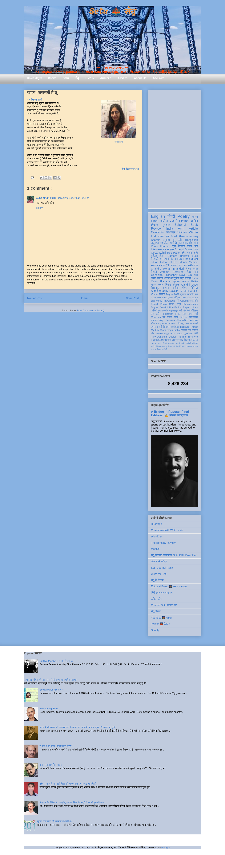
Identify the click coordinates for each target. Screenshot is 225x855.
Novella (173, 290)
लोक (153, 323)
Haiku (194, 281)
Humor (194, 327)
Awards (122, 78)
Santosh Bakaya (178, 255)
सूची (174, 246)
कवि (180, 239)
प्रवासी (176, 281)
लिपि (196, 333)
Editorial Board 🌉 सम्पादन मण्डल (169, 586)
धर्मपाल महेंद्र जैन (188, 246)
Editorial (180, 225)
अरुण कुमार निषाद (161, 284)
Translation (191, 239)
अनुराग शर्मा (163, 236)
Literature (170, 320)
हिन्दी (171, 216)
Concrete (156, 297)
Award (154, 304)
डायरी (190, 336)
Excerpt (179, 249)
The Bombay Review (163, 542)
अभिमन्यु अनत (182, 323)
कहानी (173, 221)
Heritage (184, 327)
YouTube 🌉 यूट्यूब (161, 617)
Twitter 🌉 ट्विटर (160, 623)
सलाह (158, 323)
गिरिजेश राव (186, 330)
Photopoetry (161, 346)
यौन (152, 333)
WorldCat (156, 536)
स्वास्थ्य (165, 323)
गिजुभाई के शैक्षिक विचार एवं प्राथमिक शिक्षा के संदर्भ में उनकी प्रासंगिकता (72, 802)
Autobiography (159, 290)
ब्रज (196, 336)
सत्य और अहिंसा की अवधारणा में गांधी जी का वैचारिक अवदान (50, 679)
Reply (39, 207)
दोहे (164, 317)
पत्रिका (195, 343)
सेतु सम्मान (188, 314)
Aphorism (162, 336)
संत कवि (155, 314)
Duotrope (156, 523)
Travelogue (169, 300)
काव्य (195, 217)
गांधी (177, 300)
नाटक (169, 317)
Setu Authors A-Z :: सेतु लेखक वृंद (56, 660)
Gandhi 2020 (189, 284)
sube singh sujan (46, 197)
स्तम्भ (181, 228)
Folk (153, 340)
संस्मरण (163, 258)
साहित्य (185, 281)
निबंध (170, 258)
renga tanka (173, 330)
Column (184, 300)
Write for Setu (159, 574)
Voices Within (187, 232)
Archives (158, 78)
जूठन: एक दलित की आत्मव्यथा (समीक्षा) (54, 821)
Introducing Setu (49, 708)
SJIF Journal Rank (162, 567)
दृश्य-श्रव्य (193, 317)
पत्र (190, 274)
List (153, 236)
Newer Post (35, 298)
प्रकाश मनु (169, 239)
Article (193, 228)
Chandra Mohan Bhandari (167, 268)
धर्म (160, 327)
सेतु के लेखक (157, 580)
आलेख (164, 221)
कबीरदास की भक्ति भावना (51, 764)
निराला (178, 314)
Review (156, 228)
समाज (153, 336)
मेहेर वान (192, 271)
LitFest (183, 317)
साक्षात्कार (155, 265)
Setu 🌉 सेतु (112, 11)
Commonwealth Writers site (167, 530)
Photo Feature (160, 246)
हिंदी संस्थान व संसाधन (162, 592)
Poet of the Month (176, 346)
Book (194, 225)
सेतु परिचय (156, 611)
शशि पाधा (182, 265)
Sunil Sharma (179, 236)
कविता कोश (156, 598)
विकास (187, 340)
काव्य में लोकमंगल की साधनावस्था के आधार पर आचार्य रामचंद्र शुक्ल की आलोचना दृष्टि (78, 727)
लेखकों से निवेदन (159, 561)
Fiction (183, 221)
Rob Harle (173, 252)
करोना (176, 287)
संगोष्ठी (164, 349)
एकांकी (188, 343)
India (169, 228)
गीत (163, 265)
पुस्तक (166, 225)
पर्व (196, 314)
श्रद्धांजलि (193, 300)
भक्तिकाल (194, 320)
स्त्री (179, 304)
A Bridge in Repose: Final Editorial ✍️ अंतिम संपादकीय (170, 413)
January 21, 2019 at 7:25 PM (73, 197)
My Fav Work (158, 330)
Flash (186, 258)
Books (52, 78)
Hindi (154, 221)
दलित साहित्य (182, 320)
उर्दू (180, 290)
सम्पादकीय (187, 242)
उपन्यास (154, 327)
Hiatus (90, 78)
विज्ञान (162, 294)
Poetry (183, 216)
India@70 (167, 297)
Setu (66, 78)
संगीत (153, 346)
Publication (167, 314)
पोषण (184, 287)
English (158, 216)
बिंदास (162, 255)
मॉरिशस (194, 310)
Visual (172, 323)
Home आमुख (34, 78)
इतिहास (177, 297)
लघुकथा (155, 242)
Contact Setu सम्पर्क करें (164, 605)
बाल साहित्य (168, 249)
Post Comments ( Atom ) (90, 310)
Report (186, 307)
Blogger (165, 847)
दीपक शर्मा (169, 242)
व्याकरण (159, 333)
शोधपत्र (170, 232)
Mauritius (156, 317)
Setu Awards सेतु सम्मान (51, 689)
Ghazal (189, 249)
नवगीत (195, 330)
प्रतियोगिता (156, 310)
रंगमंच (180, 340)
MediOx (155, 548)
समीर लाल (193, 265)
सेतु (77, 78)
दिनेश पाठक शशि (189, 252)
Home (84, 298)
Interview (156, 249)
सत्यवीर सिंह (192, 294)
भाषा (196, 274)
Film (173, 333)
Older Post (132, 298)
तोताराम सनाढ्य (192, 346)
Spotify (155, 630)
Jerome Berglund (171, 271)
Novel (182, 274)
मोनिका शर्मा (119, 142)
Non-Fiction (175, 307)
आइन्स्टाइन (173, 310)
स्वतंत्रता (175, 327)
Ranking (182, 336)
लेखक (154, 225)
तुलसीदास (188, 333)
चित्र (153, 278)
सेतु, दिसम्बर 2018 (130, 169)
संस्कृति (165, 310)
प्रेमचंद (183, 294)
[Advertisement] (174, 148)
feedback (180, 343)
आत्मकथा (168, 278)
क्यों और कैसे (185, 310)
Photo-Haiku (168, 343)
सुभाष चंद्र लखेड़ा (182, 278)
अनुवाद (178, 242)
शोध (196, 249)
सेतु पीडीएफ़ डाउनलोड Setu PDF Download (174, 555)
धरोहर (154, 255)
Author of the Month (173, 262)
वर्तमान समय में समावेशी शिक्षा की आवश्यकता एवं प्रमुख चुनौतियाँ (68, 783)
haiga (180, 333)
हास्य (176, 317)
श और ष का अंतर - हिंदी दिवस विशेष (55, 746)
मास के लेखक (156, 349)
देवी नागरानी (171, 265)
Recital (160, 340)
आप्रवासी (194, 323)
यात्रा (186, 290)
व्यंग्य (195, 242)
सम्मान (166, 287)
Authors (105, 78)
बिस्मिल (194, 287)
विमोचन (166, 327)
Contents (157, 232)
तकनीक (167, 340)
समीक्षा (194, 221)
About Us (140, 78)
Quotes (173, 336)
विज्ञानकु (155, 287)
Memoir (193, 262)
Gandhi (164, 307)
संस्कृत (176, 284)
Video (195, 307)
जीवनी (160, 278)
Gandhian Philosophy (164, 274)
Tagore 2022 (172, 294)
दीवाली (175, 340)
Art (161, 242)
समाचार (178, 258)
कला (184, 297)
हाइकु (166, 333)
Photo (163, 304)
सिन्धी (171, 304)
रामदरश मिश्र (157, 320)
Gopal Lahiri (158, 252)
